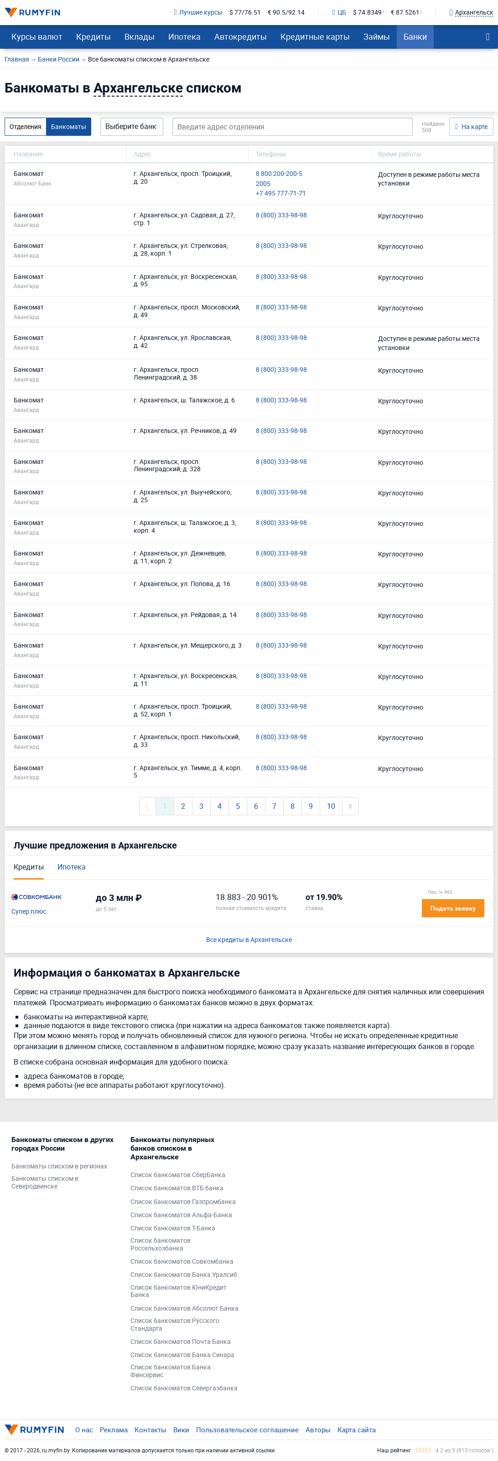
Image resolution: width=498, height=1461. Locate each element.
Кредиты (93, 36)
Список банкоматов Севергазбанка (184, 1388)
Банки (415, 36)
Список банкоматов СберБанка (177, 1175)
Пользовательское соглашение (247, 1429)
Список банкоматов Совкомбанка (181, 1262)
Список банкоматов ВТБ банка (176, 1188)
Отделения (26, 126)
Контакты (150, 1429)
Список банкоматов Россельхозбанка (160, 1244)
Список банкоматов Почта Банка (180, 1342)
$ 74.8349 (367, 12)
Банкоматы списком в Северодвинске (44, 1182)
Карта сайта (356, 1429)
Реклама (114, 1429)
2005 (263, 184)
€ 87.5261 (405, 12)
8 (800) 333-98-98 (281, 215)
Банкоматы (68, 126)
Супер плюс (28, 912)
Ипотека (184, 36)
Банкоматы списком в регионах (59, 1166)
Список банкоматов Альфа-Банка (181, 1215)
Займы (376, 36)
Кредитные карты (315, 36)
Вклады (139, 36)
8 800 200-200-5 (279, 174)
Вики (181, 1429)
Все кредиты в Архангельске (249, 940)
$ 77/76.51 (245, 12)
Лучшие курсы (198, 12)
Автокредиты (240, 36)
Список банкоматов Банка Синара (182, 1355)
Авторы (318, 1429)
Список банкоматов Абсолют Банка (184, 1308)
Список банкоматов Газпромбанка (183, 1202)
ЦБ (339, 13)
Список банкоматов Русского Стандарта (174, 1324)
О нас (84, 1429)
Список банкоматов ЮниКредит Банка (178, 1291)
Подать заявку (453, 908)
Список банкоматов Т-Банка (172, 1228)
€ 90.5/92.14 (286, 12)
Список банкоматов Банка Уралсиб (183, 1275)
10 (331, 806)
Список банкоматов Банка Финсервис (170, 1371)
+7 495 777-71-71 (281, 193)
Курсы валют (36, 36)
